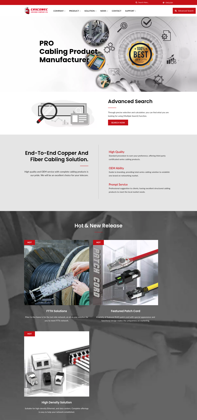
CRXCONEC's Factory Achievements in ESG (111, 395)
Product (75, 11)
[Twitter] (28, 369)
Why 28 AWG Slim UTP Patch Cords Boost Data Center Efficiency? (114, 366)
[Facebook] (25, 369)
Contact (116, 11)
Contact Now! (160, 324)
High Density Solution (149, 293)
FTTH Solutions (47, 293)
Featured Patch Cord (98, 293)
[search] (136, 2)
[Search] (149, 2)
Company (59, 11)
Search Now (118, 122)
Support (130, 11)
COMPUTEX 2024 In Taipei (113, 351)
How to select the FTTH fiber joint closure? (115, 381)
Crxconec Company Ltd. (51, 415)
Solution (90, 11)
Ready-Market (166, 415)
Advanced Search (131, 101)
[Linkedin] (31, 369)
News (104, 11)
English (169, 3)
